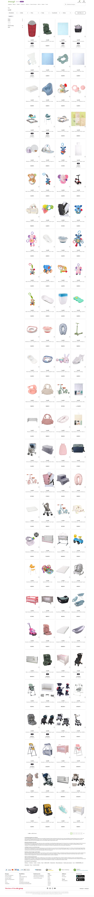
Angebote (49, 876)
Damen (49, 880)
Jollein (35, 863)
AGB (20, 876)
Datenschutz (21, 879)
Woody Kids (52, 863)
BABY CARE (47, 863)
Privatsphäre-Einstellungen (24, 883)
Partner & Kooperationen (9, 880)
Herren (49, 882)
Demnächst (64, 877)
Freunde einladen (8, 877)
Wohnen (49, 883)
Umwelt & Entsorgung (38, 879)
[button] (84, 1)
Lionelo (39, 863)
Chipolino (31, 863)
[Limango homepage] (11, 1)
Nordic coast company (68, 863)
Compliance (21, 880)
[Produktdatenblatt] (32, 34)
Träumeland (27, 865)
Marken (49, 886)
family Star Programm (9, 876)
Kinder (9, 21)
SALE (9, 28)
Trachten (49, 884)
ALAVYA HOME (36, 865)
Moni (42, 863)
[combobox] (75, 5)
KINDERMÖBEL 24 (79, 863)
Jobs (6, 882)
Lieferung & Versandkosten (39, 876)
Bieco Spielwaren (59, 863)
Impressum (21, 882)
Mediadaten (7, 884)
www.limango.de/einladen (64, 894)
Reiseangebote (64, 881)
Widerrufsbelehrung (23, 877)
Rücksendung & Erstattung (39, 877)
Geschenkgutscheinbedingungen (25, 884)
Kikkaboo (26, 863)
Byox (31, 865)
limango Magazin (8, 879)
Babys (9, 20)
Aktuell (63, 876)
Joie (73, 863)
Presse (6, 883)
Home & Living (11, 26)
